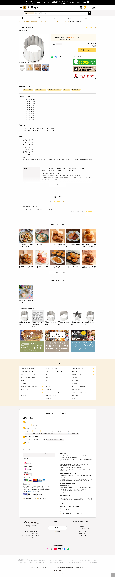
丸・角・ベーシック (65, 21)
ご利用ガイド (81, 526)
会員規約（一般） (82, 531)
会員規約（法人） (82, 533)
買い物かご (28, 431)
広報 (28, 130)
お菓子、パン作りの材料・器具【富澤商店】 (28, 21)
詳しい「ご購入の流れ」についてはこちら (35, 445)
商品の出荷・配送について (80, 56)
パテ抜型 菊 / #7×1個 (28, 115)
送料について (36, 431)
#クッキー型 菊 (76, 89)
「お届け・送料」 (66, 433)
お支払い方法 (43, 439)
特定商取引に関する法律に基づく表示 (65, 567)
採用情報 (82, 567)
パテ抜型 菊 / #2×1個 (28, 107)
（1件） (94, 27)
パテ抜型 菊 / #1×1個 (28, 105)
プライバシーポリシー (83, 535)
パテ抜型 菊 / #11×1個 (29, 101)
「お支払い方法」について (43, 498)
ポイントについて (45, 431)
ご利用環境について (65, 503)
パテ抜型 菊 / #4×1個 (28, 111)
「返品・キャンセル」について (67, 492)
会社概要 (57, 531)
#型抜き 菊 (66, 89)
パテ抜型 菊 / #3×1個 (28, 109)
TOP (31, 567)
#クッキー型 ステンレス (54, 89)
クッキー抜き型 (55, 21)
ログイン (28, 425)
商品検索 (36, 567)
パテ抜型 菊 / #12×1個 (29, 103)
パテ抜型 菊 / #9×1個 (28, 119)
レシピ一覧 (41, 567)
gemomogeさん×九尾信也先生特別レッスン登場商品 (43, 130)
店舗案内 (77, 567)
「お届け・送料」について (29, 498)
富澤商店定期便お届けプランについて (59, 431)
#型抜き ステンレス (40, 89)
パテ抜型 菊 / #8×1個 (28, 117)
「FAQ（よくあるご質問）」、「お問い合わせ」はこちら (74, 513)
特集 (24, 130)
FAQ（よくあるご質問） (84, 528)
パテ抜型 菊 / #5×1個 (28, 113)
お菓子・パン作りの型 (44, 21)
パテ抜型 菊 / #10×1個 (29, 99)
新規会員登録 (35, 425)
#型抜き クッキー (28, 89)
